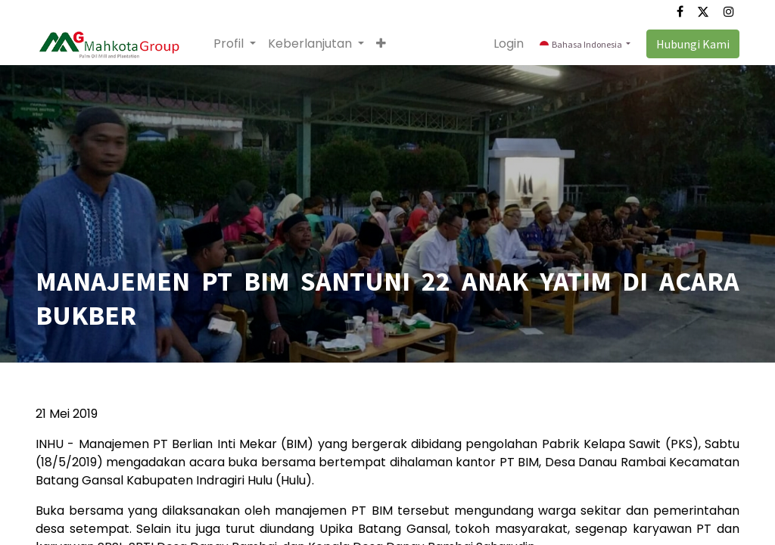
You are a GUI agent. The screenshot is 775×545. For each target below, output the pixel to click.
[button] (381, 44)
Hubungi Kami (693, 43)
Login (508, 43)
